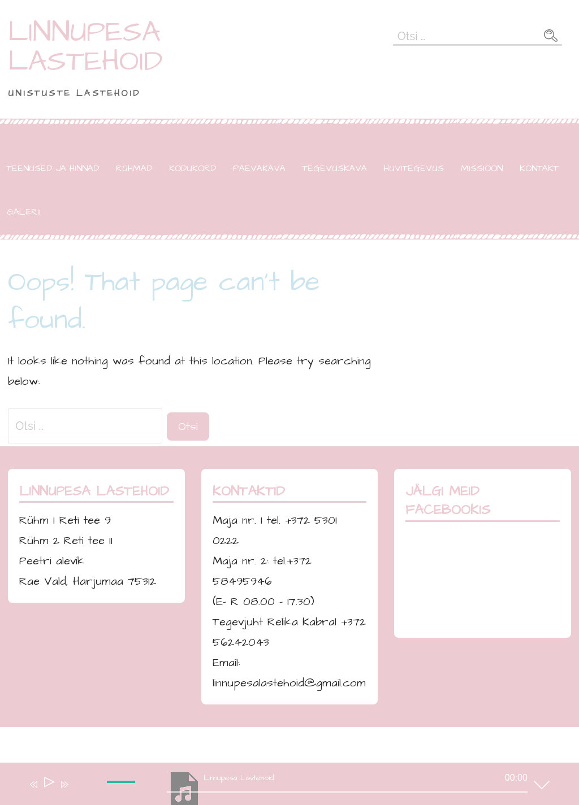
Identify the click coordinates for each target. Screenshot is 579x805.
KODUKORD (192, 168)
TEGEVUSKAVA (335, 168)
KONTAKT (539, 168)
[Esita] (48, 784)
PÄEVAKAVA (259, 168)
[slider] (123, 791)
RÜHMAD (134, 168)
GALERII (24, 212)
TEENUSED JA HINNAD (53, 168)
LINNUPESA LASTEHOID (85, 47)
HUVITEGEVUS (414, 168)
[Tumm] (81, 792)
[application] (281, 786)
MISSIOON (482, 168)
